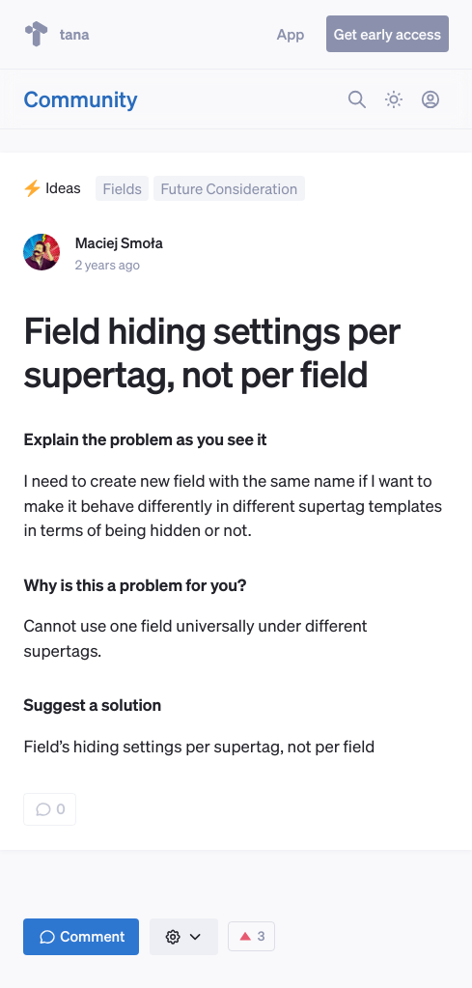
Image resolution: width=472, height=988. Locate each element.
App (291, 34)
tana (56, 34)
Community (80, 99)
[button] (184, 936)
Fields (121, 188)
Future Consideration (229, 188)
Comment (82, 936)
